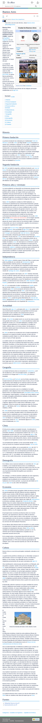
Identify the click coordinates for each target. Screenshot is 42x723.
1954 (17, 421)
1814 (5, 285)
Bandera (23, 40)
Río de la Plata (9, 219)
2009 (10, 482)
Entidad (18, 48)
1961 (8, 431)
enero (29, 447)
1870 (31, 444)
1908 (5, 410)
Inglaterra (12, 247)
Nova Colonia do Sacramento (18, 217)
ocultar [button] (13, 96)
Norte (18, 406)
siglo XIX (15, 90)
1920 (36, 444)
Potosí (30, 240)
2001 (34, 464)
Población (19, 53)
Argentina (34, 31)
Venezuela (36, 299)
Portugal (7, 233)
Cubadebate (28, 85)
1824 (9, 297)
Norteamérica (26, 262)
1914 (11, 319)
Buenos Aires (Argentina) (17, 19)
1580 (34, 51)
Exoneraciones (19, 721)
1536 (30, 51)
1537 (18, 155)
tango (36, 567)
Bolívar (23, 299)
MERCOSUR (17, 363)
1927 (16, 419)
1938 (33, 419)
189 (8, 319)
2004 (31, 528)
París (33, 695)
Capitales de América (30, 712)
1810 (23, 290)
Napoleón (32, 280)
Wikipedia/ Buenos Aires (11, 703)
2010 (23, 53)
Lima (14, 241)
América (18, 287)
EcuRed (11, 2)
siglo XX (27, 309)
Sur (6, 406)
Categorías (5, 712)
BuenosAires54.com (10, 705)
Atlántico (10, 229)
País (18, 49)
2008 (5, 490)
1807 (26, 273)
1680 (7, 202)
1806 (5, 260)
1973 (35, 442)
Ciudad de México (28, 501)
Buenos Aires (19, 85)
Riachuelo (18, 379)
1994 (5, 332)
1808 (27, 280)
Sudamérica (31, 301)
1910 (22, 314)
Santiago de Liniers (13, 270)
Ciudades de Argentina (16, 712)
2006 (3, 578)
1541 (31, 157)
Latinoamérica (35, 499)
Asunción (28, 155)
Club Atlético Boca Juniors (31, 392)
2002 (27, 528)
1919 (3, 417)
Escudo (35, 41)
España (29, 142)
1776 (19, 236)
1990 (11, 431)
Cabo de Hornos (25, 233)
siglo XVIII (26, 229)
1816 (12, 289)
